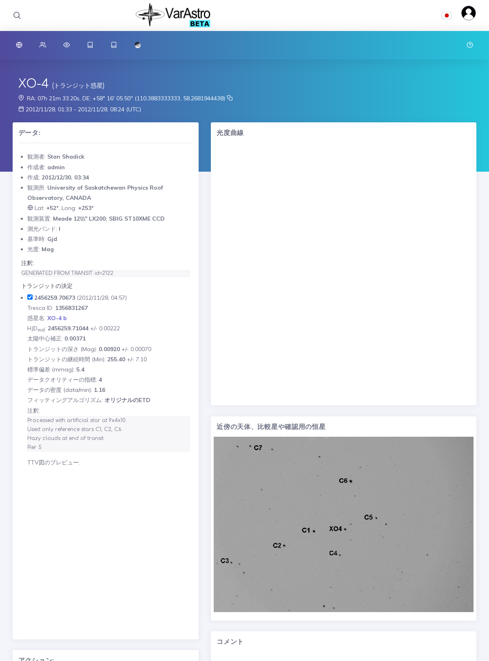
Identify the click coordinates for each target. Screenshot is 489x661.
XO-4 (33, 84)
